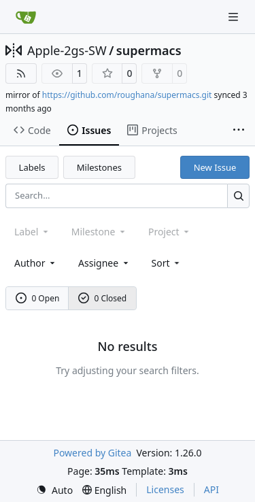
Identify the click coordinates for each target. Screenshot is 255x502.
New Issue (215, 167)
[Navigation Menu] (234, 16)
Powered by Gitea (92, 452)
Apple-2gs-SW (67, 50)
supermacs (149, 50)
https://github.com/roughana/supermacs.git (127, 95)
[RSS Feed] (21, 73)
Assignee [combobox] (104, 262)
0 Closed (102, 298)
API (211, 489)
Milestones (99, 167)
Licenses (165, 489)
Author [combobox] (35, 262)
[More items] (239, 131)
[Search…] (238, 195)
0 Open (38, 298)
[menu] (167, 263)
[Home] (26, 17)
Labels (32, 167)
